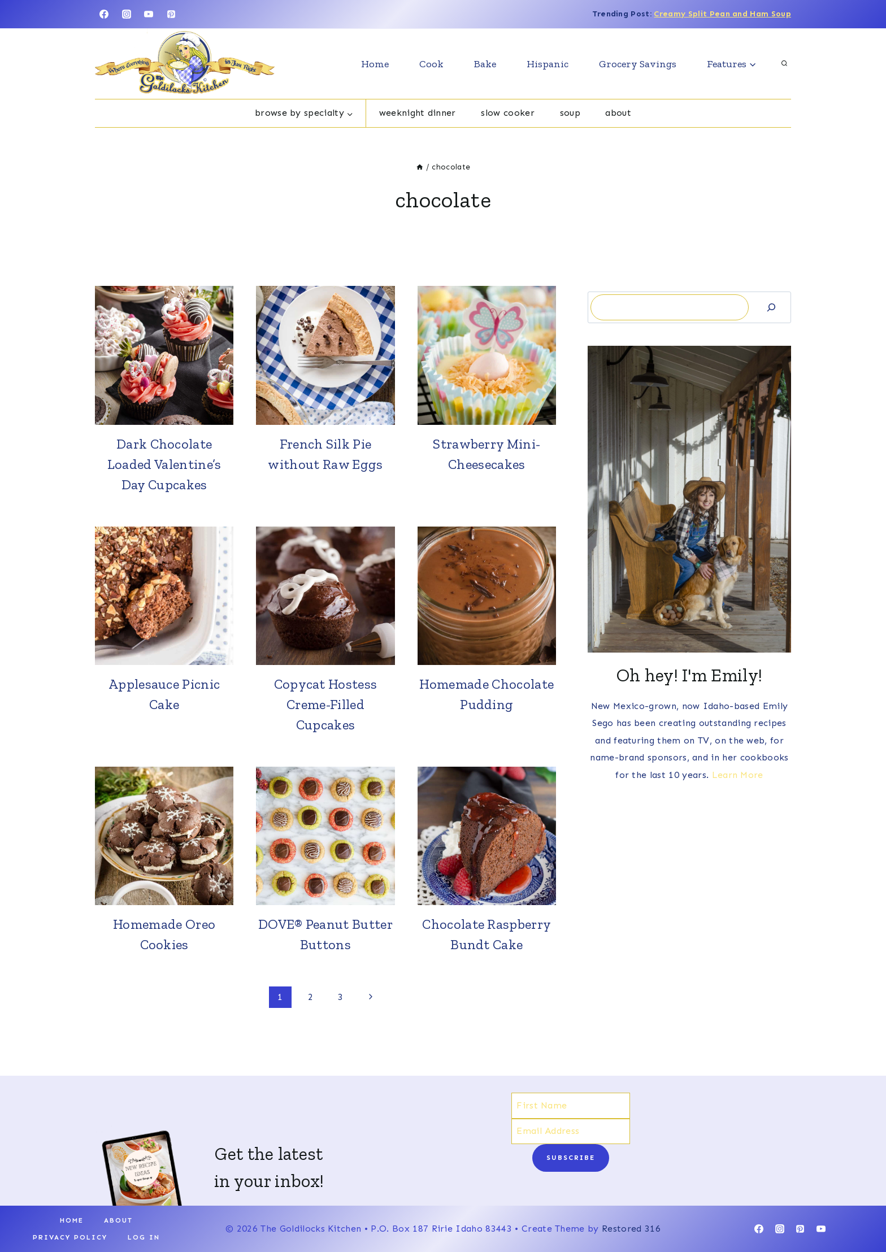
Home (375, 64)
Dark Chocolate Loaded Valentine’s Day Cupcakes (164, 464)
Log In (144, 1237)
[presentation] (164, 355)
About (618, 112)
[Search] (771, 307)
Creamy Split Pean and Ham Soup (722, 14)
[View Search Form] (784, 64)
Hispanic (547, 64)
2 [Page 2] (310, 997)
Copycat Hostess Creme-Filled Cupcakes (325, 704)
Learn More (737, 775)
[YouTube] (149, 14)
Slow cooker (508, 112)
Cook (431, 64)
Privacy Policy (70, 1237)
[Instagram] (127, 14)
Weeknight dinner (417, 112)
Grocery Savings (637, 64)
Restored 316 (631, 1228)
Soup (570, 112)
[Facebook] (104, 14)
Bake (485, 64)
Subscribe (570, 1158)
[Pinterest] (171, 14)
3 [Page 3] (340, 997)
